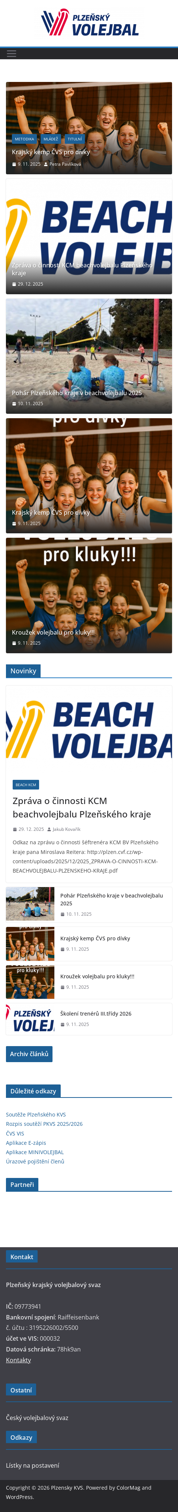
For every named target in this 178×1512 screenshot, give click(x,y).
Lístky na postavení (32, 1465)
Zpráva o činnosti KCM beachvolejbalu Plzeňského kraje (82, 269)
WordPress (19, 1496)
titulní (75, 139)
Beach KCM (26, 784)
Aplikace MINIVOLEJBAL (35, 1152)
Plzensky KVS (67, 1487)
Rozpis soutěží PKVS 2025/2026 (44, 1123)
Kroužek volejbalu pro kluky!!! (53, 632)
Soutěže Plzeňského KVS (36, 1114)
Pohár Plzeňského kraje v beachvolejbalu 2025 (77, 393)
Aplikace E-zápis (26, 1142)
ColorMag (128, 1487)
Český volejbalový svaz (37, 1418)
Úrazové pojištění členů (35, 1161)
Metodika (24, 139)
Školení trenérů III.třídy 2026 (95, 1013)
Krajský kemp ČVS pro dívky (51, 152)
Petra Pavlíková (65, 164)
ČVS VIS (15, 1133)
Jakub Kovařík (66, 829)
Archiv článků (29, 1054)
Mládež (51, 139)
